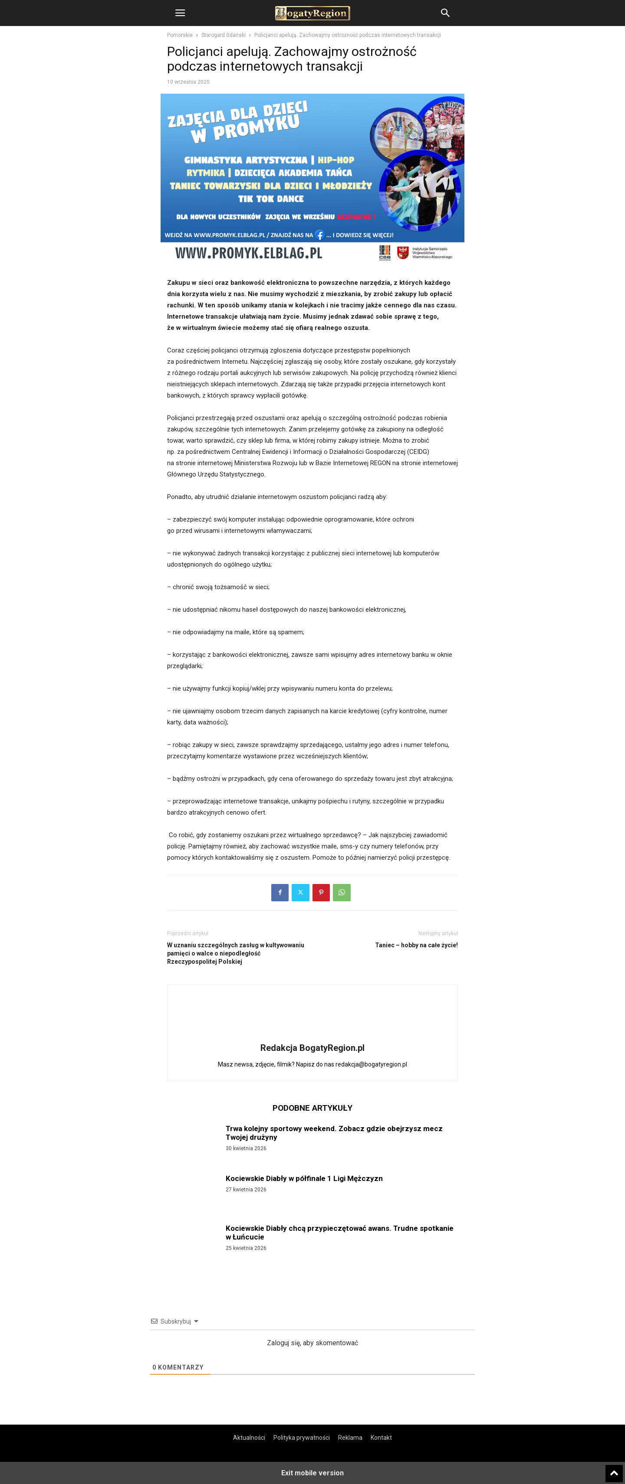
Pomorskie (180, 35)
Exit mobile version (312, 1473)
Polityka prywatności (301, 1437)
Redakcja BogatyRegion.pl (312, 1048)
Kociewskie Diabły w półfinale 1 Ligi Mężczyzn (304, 1178)
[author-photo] (312, 1035)
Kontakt (381, 1437)
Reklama (350, 1437)
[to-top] (614, 1469)
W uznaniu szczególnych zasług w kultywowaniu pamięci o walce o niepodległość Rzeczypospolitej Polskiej (235, 953)
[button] (180, 13)
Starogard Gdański (223, 35)
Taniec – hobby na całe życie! (416, 945)
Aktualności (249, 1437)
